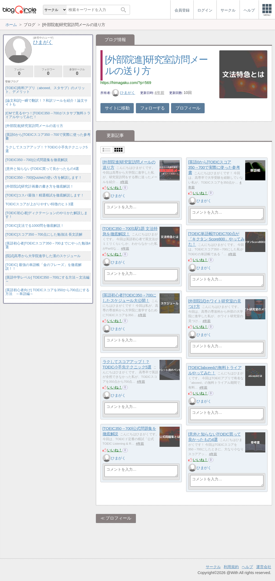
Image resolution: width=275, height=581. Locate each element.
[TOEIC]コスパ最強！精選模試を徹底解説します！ (44, 195)
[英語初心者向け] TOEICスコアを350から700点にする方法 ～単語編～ (47, 292)
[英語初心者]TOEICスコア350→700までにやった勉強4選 (48, 245)
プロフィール (187, 108)
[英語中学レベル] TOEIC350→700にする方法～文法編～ (47, 279)
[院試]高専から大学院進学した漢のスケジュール (43, 256)
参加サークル (77, 72)
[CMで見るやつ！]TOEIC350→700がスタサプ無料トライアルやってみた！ (47, 115)
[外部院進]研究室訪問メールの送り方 (34, 126)
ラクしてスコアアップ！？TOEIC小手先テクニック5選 (46, 149)
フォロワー (48, 72)
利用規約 (231, 567)
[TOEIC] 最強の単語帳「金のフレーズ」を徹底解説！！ (43, 267)
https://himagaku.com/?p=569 (125, 83)
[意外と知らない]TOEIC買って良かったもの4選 (42, 169)
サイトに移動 (117, 108)
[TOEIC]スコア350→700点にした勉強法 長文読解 (43, 234)
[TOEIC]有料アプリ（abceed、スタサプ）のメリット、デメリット (45, 90)
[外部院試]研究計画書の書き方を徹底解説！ (39, 186)
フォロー (19, 72)
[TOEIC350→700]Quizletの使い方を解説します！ (43, 178)
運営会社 (263, 567)
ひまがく (123, 92)
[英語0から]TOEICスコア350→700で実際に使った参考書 (214, 167)
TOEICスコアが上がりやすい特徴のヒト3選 (39, 204)
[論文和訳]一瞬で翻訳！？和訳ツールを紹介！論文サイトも (46, 102)
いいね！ (114, 187)
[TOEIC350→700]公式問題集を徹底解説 (36, 160)
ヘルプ (247, 567)
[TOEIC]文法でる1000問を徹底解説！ (34, 226)
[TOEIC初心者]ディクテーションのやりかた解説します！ (46, 215)
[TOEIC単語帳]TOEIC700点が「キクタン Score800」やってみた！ (216, 238)
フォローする (152, 108)
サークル (213, 567)
